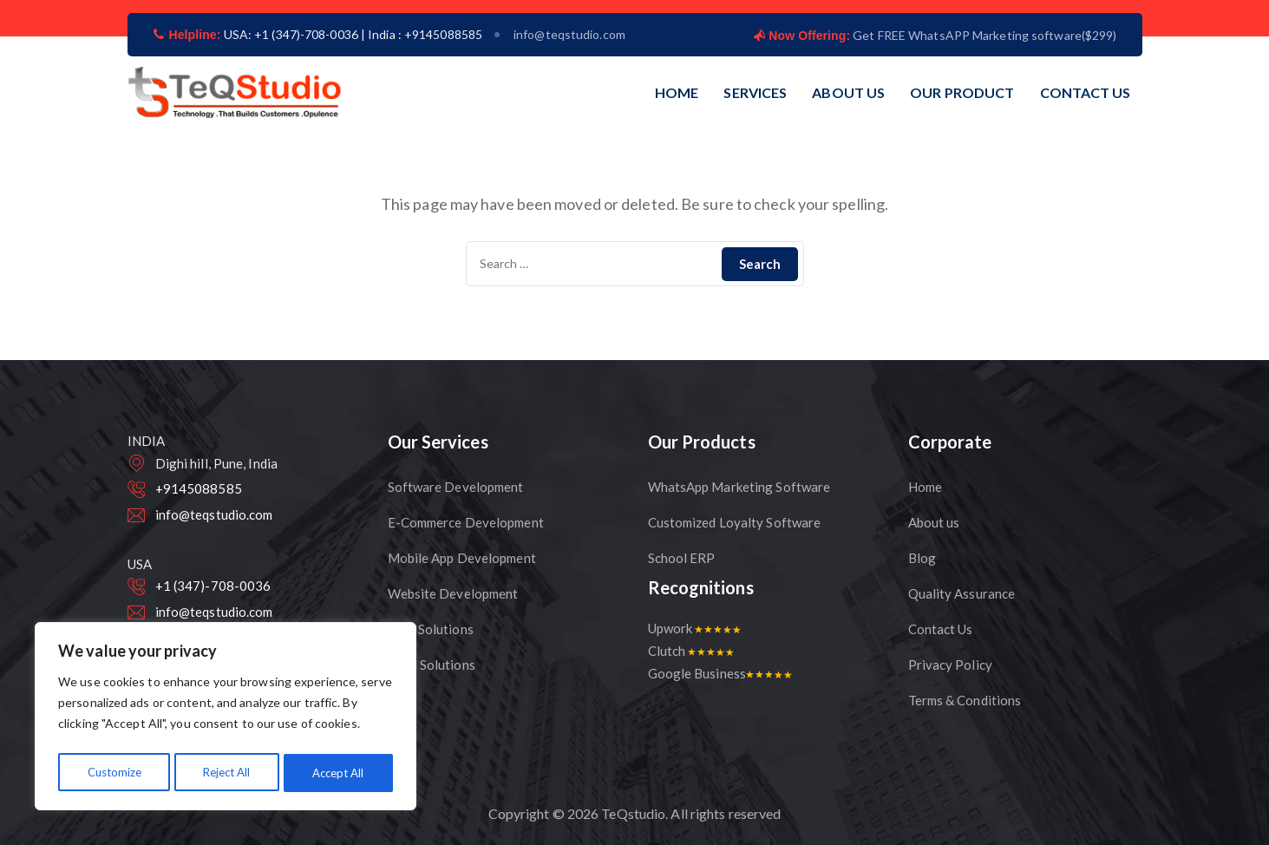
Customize (113, 772)
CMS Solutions (431, 629)
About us (934, 522)
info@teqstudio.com (569, 34)
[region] (225, 719)
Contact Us (940, 629)
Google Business (720, 673)
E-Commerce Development (466, 522)
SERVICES (755, 92)
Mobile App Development (462, 558)
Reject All (226, 772)
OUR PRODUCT (962, 92)
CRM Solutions (431, 664)
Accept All (339, 772)
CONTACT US (1085, 92)
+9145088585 (198, 488)
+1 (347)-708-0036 (213, 585)
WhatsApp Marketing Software (739, 487)
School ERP (682, 558)
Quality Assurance (962, 593)
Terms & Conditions (965, 700)
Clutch (691, 650)
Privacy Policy (950, 664)
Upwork (695, 628)
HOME (676, 92)
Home (925, 487)
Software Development (456, 487)
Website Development (453, 593)
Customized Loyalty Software (734, 522)
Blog (922, 558)
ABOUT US (848, 92)
